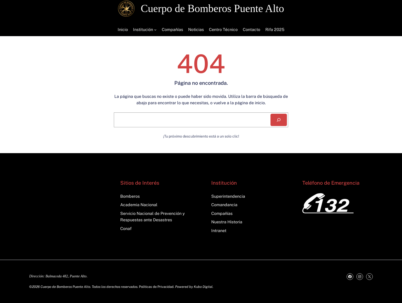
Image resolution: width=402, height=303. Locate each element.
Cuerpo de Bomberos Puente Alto (212, 8)
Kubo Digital (203, 287)
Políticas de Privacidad (156, 287)
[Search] (278, 120)
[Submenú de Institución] (155, 29)
